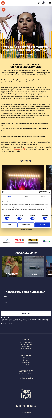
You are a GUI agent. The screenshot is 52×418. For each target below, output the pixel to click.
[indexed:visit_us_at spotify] (31, 406)
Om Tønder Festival (26, 342)
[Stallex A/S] (35, 241)
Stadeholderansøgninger (26, 378)
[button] (3, 3)
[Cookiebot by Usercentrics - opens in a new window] (40, 192)
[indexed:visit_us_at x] (24, 406)
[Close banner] (49, 192)
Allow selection (26, 224)
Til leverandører (26, 362)
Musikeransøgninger (26, 376)
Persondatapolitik (26, 346)
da (39, 3)
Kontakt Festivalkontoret (26, 374)
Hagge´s (26, 364)
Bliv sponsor (26, 360)
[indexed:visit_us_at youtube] (28, 406)
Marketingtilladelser (6, 317)
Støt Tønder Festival (26, 344)
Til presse (26, 358)
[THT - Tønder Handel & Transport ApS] (22, 241)
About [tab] (43, 196)
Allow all (42, 224)
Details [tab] (26, 196)
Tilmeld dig (26, 313)
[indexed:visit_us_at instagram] (21, 406)
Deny (9, 224)
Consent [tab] (9, 196)
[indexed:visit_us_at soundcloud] (35, 406)
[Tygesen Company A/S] (8, 241)
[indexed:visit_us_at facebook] (17, 406)
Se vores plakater (26, 348)
